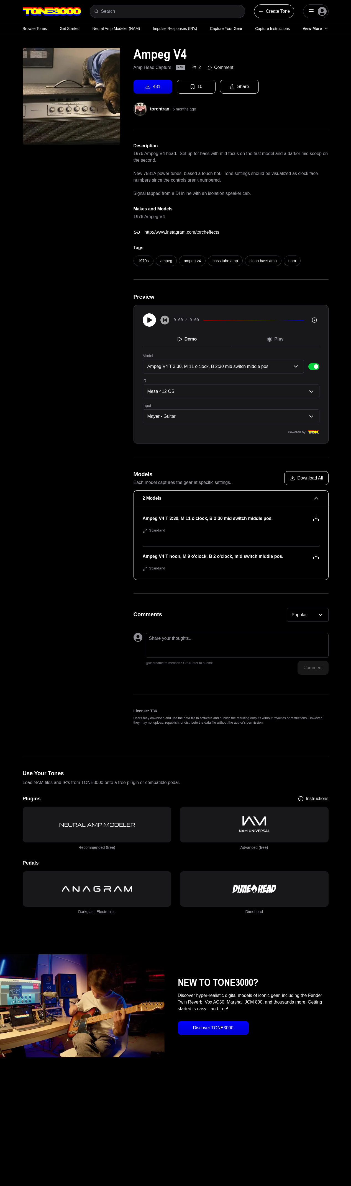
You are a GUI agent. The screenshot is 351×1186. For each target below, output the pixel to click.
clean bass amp (263, 261)
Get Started (70, 28)
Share (239, 86)
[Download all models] (306, 478)
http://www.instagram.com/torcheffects (182, 232)
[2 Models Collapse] (231, 498)
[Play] (149, 320)
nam (292, 261)
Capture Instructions (272, 28)
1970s (143, 261)
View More (316, 28)
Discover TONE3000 (213, 1027)
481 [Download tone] (152, 86)
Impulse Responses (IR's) (175, 28)
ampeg (166, 261)
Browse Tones (35, 28)
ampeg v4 (192, 261)
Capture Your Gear (226, 28)
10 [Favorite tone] (196, 86)
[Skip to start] (164, 320)
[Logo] (52, 11)
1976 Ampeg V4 (149, 216)
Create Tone (274, 11)
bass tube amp (225, 261)
